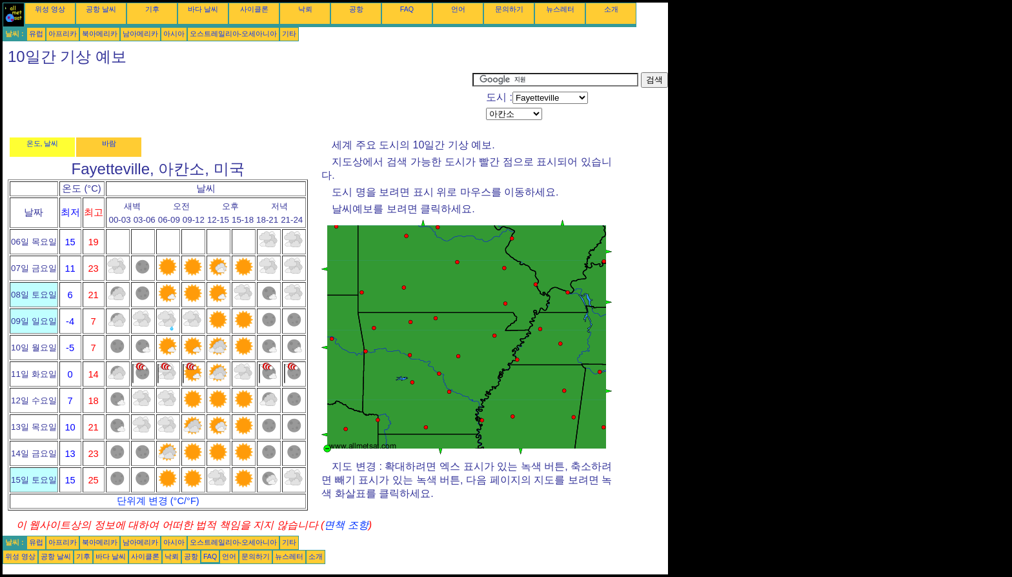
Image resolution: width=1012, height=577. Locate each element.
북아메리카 (99, 33)
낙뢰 (305, 9)
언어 (458, 9)
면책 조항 (346, 525)
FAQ (407, 9)
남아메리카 (140, 33)
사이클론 (254, 9)
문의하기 (509, 9)
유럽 (36, 33)
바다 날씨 (203, 9)
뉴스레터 (560, 9)
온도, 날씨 (42, 143)
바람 (109, 143)
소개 (611, 9)
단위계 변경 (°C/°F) (158, 501)
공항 (356, 9)
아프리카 (62, 33)
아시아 (174, 33)
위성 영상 (50, 9)
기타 (289, 33)
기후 (152, 9)
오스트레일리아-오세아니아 (234, 33)
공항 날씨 (101, 9)
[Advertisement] (237, 101)
